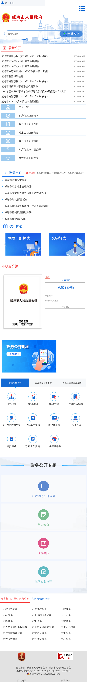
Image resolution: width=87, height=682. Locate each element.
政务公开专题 (43, 465)
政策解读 (15, 226)
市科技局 (8, 615)
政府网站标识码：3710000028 (31, 670)
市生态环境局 (68, 627)
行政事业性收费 (11, 425)
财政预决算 (54, 425)
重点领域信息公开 (43, 383)
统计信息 (54, 403)
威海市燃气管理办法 (16, 199)
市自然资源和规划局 (43, 627)
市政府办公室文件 (76, 172)
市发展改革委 (39, 609)
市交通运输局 (39, 633)
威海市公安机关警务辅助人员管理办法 (25, 193)
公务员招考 (75, 425)
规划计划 (33, 403)
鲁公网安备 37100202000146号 (43, 674)
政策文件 (15, 173)
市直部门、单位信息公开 (15, 598)
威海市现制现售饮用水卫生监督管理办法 (27, 206)
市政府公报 (10, 266)
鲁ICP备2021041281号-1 (58, 670)
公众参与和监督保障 (72, 383)
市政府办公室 (10, 609)
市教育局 (66, 609)
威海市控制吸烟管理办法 (18, 212)
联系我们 (65, 680)
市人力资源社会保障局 (15, 627)
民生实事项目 (54, 446)
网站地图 (21, 680)
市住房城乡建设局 (12, 633)
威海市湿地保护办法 (16, 180)
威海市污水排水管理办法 (18, 186)
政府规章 (30, 172)
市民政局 (8, 621)
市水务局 (66, 633)
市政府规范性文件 (45, 172)
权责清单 (11, 446)
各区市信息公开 (40, 598)
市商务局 (66, 639)
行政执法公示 (75, 403)
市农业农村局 (10, 639)
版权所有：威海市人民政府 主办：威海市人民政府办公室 (43, 667)
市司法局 (37, 621)
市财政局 (66, 621)
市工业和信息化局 (41, 615)
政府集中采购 (32, 425)
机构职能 (11, 403)
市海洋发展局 (39, 639)
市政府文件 (60, 172)
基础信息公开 (14, 383)
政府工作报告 (32, 446)
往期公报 (65, 307)
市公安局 (66, 615)
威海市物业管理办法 (16, 219)
